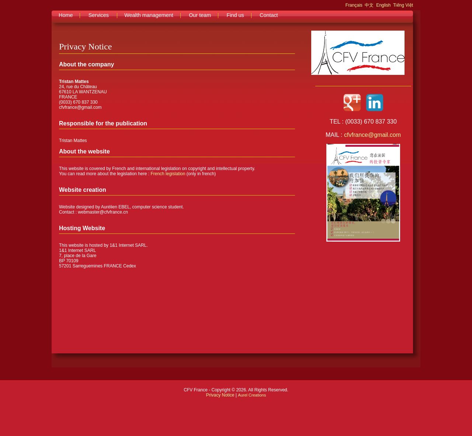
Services (98, 15)
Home (66, 15)
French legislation (167, 173)
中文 (369, 5)
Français (354, 5)
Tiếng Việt (403, 5)
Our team (200, 15)
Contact (269, 15)
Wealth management (148, 15)
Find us (235, 15)
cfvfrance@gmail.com (372, 135)
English (383, 5)
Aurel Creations (252, 395)
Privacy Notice (220, 395)
